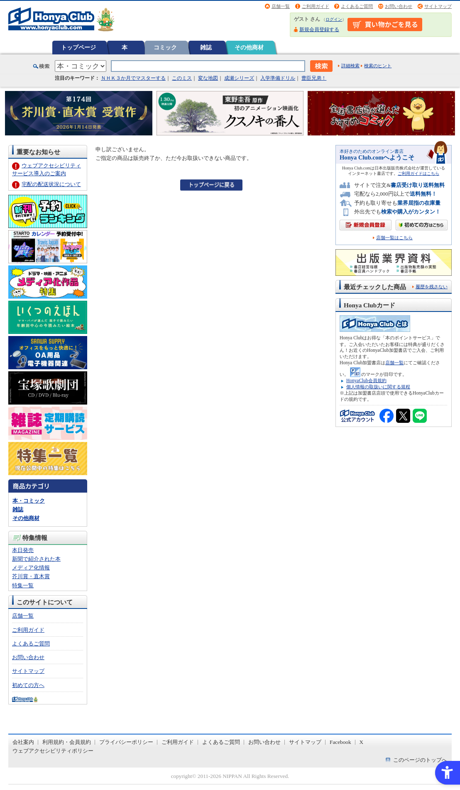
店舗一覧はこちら (394, 238)
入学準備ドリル (277, 78)
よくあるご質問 (357, 6)
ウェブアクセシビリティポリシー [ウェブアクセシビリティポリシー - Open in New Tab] (52, 751)
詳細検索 (350, 65)
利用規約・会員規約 (66, 742)
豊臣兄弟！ (313, 78)
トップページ (78, 47)
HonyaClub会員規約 (366, 380)
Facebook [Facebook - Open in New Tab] (340, 742)
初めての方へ (28, 685)
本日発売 (23, 550)
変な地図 (208, 78)
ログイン (333, 19)
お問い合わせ (398, 6)
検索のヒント (377, 65)
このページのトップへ (420, 760)
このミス (182, 78)
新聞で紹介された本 (36, 559)
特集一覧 (23, 585)
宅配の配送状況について (51, 184)
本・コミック (28, 501)
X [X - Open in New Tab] (362, 742)
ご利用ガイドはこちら (418, 173)
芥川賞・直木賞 (31, 576)
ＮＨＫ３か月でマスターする (133, 78)
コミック (165, 47)
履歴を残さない (432, 286)
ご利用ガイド (315, 6)
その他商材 (249, 47)
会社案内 (23, 742)
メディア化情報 (31, 567)
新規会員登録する (319, 29)
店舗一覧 (281, 6)
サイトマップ (438, 6)
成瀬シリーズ (239, 78)
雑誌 (206, 47)
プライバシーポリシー (126, 742)
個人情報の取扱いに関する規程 (378, 386)
